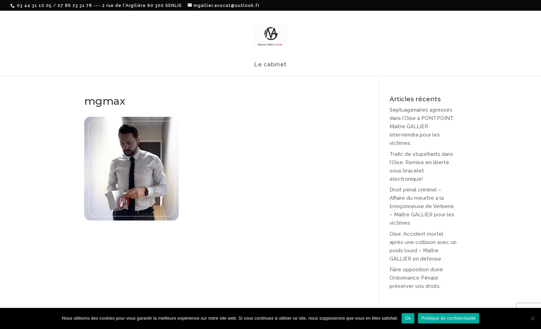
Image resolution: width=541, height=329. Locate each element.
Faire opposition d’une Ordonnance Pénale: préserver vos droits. (416, 277)
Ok (408, 318)
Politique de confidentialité (448, 318)
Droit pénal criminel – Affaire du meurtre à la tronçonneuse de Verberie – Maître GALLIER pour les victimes (422, 206)
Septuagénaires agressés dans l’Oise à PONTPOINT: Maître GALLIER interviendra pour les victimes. (422, 126)
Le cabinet (270, 65)
